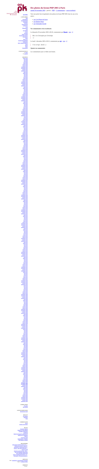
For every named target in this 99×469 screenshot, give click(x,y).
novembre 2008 (24, 310)
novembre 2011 (24, 268)
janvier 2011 (25, 279)
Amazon (26, 53)
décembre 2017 (24, 180)
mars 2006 (25, 349)
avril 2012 (26, 262)
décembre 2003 (24, 382)
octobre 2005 (25, 355)
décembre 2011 (24, 267)
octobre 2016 (25, 197)
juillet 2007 (25, 329)
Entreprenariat (25, 24)
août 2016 (26, 200)
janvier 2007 (25, 336)
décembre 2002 (24, 397)
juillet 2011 (25, 272)
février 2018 (25, 177)
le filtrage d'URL (24, 461)
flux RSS (26, 405)
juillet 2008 (25, 315)
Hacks (26, 45)
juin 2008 (26, 316)
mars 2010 (25, 290)
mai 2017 (26, 188)
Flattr (26, 52)
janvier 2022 (25, 120)
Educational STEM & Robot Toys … (20, 444)
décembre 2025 (24, 67)
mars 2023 (25, 108)
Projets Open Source (23, 35)
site (70, 32)
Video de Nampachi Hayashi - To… (20, 454)
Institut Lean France (23, 424)
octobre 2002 (25, 400)
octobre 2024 (25, 84)
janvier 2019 (25, 164)
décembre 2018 (24, 165)
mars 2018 (25, 176)
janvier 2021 (25, 134)
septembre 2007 (24, 328)
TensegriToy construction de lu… (21, 447)
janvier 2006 (25, 351)
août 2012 (26, 257)
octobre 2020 (25, 137)
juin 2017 (26, 187)
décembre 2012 (24, 252)
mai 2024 (26, 90)
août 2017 (26, 185)
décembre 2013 (24, 238)
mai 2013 (26, 246)
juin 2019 (26, 157)
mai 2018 (26, 173)
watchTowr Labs (24, 437)
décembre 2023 (24, 96)
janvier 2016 (25, 208)
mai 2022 (26, 116)
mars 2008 (25, 320)
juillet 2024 (25, 88)
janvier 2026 (25, 65)
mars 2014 (25, 234)
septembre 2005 (24, 356)
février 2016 (25, 207)
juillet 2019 (25, 156)
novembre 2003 (24, 383)
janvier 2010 (25, 293)
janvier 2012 (25, 265)
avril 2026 (26, 62)
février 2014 (25, 236)
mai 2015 (26, 218)
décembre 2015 (24, 210)
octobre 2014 (25, 226)
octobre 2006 (25, 340)
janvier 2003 (25, 396)
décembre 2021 (24, 121)
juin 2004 (26, 375)
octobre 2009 (25, 296)
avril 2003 (26, 392)
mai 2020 (26, 144)
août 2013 (26, 242)
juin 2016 (26, 202)
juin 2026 (26, 59)
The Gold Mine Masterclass (22, 453)
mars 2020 (25, 146)
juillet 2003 (25, 388)
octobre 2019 (25, 152)
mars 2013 (25, 248)
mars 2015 (25, 221)
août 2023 (26, 101)
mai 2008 (26, 318)
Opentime (26, 417)
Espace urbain (25, 34)
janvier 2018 (25, 178)
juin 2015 (26, 217)
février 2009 (25, 306)
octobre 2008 (25, 311)
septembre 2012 (24, 255)
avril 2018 (26, 175)
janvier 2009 (25, 308)
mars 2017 (25, 191)
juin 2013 (26, 244)
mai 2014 (26, 232)
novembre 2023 (24, 98)
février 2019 (25, 162)
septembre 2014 (24, 227)
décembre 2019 (24, 150)
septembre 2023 (24, 100)
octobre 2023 (25, 99)
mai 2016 (26, 203)
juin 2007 (26, 330)
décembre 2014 (24, 223)
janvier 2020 (25, 149)
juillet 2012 (25, 258)
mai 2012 (26, 260)
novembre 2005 (24, 354)
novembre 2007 (24, 325)
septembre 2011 (24, 270)
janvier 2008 (25, 323)
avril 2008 (26, 319)
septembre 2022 (24, 115)
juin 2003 (26, 390)
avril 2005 (26, 362)
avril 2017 (26, 190)
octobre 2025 (25, 69)
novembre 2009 (24, 295)
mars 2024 (25, 93)
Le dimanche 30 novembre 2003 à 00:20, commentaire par (46, 32)
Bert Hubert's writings (23, 440)
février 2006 (25, 350)
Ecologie (26, 33)
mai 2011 (26, 274)
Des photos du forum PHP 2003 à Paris (47, 8)
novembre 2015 (24, 211)
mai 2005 (26, 361)
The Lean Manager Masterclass (21, 452)
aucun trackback (70, 10)
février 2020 (25, 147)
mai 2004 (26, 376)
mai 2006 (26, 346)
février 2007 (25, 335)
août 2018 (26, 170)
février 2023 (25, 109)
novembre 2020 (24, 136)
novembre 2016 (24, 196)
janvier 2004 (25, 381)
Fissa (27, 418)
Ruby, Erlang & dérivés (23, 43)
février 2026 (25, 64)
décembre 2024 (24, 82)
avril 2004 (26, 377)
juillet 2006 (25, 344)
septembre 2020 (24, 139)
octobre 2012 (25, 254)
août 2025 (26, 72)
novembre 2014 (24, 224)
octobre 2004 (25, 370)
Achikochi (25, 432)
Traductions (25, 41)
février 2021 (25, 132)
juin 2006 (26, 345)
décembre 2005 (24, 352)
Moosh (65, 32)
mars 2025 (25, 78)
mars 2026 (25, 63)
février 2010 (25, 292)
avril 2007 (26, 333)
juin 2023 (26, 104)
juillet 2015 (25, 216)
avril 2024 (26, 91)
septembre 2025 (24, 70)
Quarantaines (25, 48)
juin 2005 (26, 360)
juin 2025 (26, 74)
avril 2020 (26, 145)
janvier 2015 (25, 222)
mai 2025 (26, 75)
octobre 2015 (25, 212)
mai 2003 (26, 391)
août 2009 (26, 299)
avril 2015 (26, 219)
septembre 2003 (24, 386)
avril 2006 (26, 347)
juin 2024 (26, 89)
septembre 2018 (24, 169)
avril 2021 (26, 130)
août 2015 (26, 214)
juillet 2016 (25, 201)
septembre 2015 (24, 213)
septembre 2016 (24, 198)
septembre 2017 (24, 183)
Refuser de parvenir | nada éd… (21, 446)
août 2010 (26, 285)
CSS (27, 29)
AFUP (26, 423)
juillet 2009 (25, 300)
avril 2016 (26, 205)
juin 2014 (26, 231)
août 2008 (26, 314)
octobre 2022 (25, 114)
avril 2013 (26, 247)
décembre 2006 (24, 337)
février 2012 (25, 264)
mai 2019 (26, 159)
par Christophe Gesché (40, 24)
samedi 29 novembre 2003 (37, 10)
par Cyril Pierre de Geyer (41, 19)
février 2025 (25, 79)
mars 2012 (25, 263)
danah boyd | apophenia (23, 435)
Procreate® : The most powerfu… (21, 455)
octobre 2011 (25, 269)
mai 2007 (26, 331)
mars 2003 (25, 393)
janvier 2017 (25, 193)
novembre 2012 (24, 253)
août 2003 (26, 387)
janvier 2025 (25, 80)
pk (61, 41)
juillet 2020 (25, 141)
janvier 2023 (25, 110)
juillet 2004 (25, 374)
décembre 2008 (24, 309)
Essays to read (25, 449)
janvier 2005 (25, 366)
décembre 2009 (24, 294)
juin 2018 (26, 172)
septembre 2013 (24, 241)
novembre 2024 (24, 83)
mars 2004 (25, 378)
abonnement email (24, 411)
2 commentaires (60, 10)
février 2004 (25, 380)
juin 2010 (26, 287)
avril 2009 (26, 304)
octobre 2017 (25, 182)
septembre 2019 (24, 154)
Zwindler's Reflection (23, 431)
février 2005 (25, 365)
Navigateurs (25, 36)
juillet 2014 (25, 229)
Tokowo (26, 436)
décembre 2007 (24, 324)
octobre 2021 (25, 123)
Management (25, 28)
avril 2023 (26, 106)
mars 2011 (25, 277)
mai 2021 (26, 129)
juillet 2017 (25, 186)
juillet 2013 (25, 243)
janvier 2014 (25, 237)
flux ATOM (25, 407)
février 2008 (25, 321)
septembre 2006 (24, 341)
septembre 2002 (24, 401)
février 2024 (25, 94)
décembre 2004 (24, 367)
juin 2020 (26, 142)
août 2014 (26, 228)
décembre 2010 (24, 280)
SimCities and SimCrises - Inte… (21, 451)
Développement (24, 20)
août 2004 (26, 372)
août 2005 (26, 357)
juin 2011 (26, 273)
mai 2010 (26, 288)
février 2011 (25, 278)
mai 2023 (26, 105)
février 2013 (25, 249)
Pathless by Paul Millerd (23, 430)
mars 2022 (25, 119)
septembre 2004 (24, 371)
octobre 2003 (25, 385)
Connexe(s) (25, 25)
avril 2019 (26, 160)
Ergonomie (25, 22)
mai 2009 (26, 303)
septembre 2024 (24, 85)
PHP (27, 18)
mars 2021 (25, 131)
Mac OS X (25, 39)
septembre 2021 (24, 124)
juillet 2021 (25, 126)
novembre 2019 (24, 151)
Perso (26, 44)
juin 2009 (26, 301)
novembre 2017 (24, 181)
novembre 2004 (24, 369)
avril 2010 (26, 289)
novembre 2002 (24, 398)
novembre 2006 (24, 339)
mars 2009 (25, 305)
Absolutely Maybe (24, 429)
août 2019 (26, 155)
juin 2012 (26, 259)
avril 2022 (26, 118)
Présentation (25, 19)
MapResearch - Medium (23, 438)
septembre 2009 (24, 298)
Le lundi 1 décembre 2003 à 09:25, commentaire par (45, 41)
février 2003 (25, 395)
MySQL (26, 23)
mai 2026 (26, 60)
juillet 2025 (25, 73)
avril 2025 (26, 77)
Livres (26, 31)
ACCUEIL (25, 14)
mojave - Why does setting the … (21, 448)
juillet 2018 (25, 171)
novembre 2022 (24, 113)
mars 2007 (25, 334)
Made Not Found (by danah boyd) (21, 434)
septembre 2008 (24, 313)
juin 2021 (26, 128)
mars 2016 (25, 206)
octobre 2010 (25, 283)
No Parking (25, 30)
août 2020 (26, 140)
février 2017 (25, 192)
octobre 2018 (25, 167)
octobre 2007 (25, 326)
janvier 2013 (25, 251)
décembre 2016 (24, 195)
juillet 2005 (25, 359)
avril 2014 (26, 233)
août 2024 (26, 87)
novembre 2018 (24, 166)
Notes (26, 46)
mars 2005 (25, 364)
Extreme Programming (23, 40)
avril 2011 (26, 275)
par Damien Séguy (39, 21)
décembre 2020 (24, 135)
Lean (27, 26)
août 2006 (26, 342)
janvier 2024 (25, 95)
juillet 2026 (25, 58)
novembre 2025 (24, 68)
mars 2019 (25, 161)
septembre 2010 (24, 284)
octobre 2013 (25, 239)
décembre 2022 (24, 111)
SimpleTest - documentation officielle (20, 460)
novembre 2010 (24, 282)
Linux (26, 38)
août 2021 (26, 125)
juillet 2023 (25, 103)
